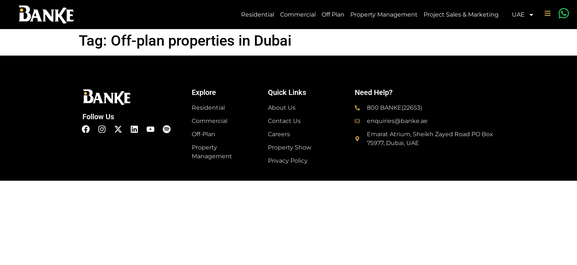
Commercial (298, 14)
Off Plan (333, 14)
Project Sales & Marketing (461, 14)
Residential (257, 14)
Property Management (384, 14)
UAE (523, 14)
